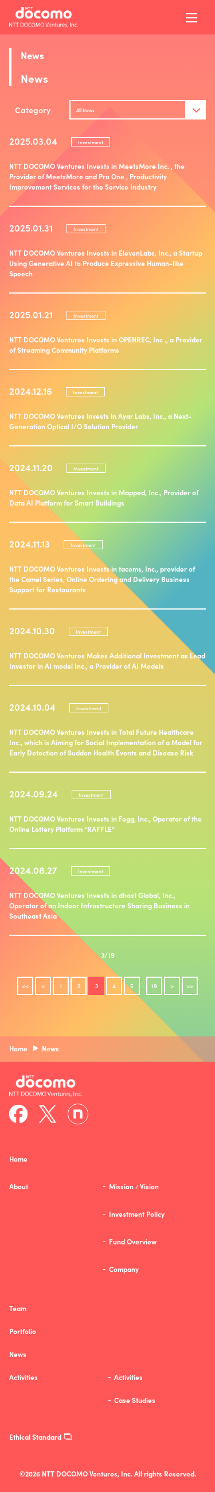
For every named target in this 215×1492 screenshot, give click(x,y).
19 (154, 986)
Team (17, 1308)
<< (25, 986)
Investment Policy (137, 1214)
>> (189, 986)
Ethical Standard (40, 1436)
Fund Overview (133, 1241)
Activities (128, 1377)
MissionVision (134, 1186)
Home (18, 1158)
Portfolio (22, 1331)
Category (32, 109)
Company (124, 1269)
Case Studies (134, 1400)
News (17, 1354)
